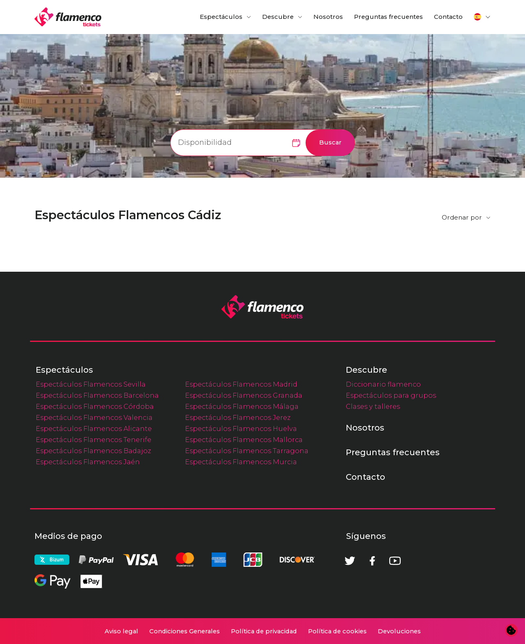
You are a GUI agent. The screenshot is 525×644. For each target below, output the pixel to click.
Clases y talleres (373, 406)
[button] (482, 17)
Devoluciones (399, 631)
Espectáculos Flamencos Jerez (237, 417)
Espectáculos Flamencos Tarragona (246, 451)
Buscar (330, 142)
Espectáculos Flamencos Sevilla (91, 384)
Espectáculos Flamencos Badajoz (93, 451)
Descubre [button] (278, 17)
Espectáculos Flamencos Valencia (94, 417)
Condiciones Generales (184, 631)
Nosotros (328, 17)
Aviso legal (121, 631)
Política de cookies (337, 631)
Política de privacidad (264, 631)
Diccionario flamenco (383, 384)
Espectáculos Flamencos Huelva (241, 428)
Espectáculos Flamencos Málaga (242, 406)
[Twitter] (350, 560)
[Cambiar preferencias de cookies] (511, 630)
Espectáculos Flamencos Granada (243, 395)
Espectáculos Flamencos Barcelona (97, 395)
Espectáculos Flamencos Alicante (94, 428)
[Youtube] (395, 560)
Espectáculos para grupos (391, 395)
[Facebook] (372, 560)
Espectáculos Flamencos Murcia (241, 462)
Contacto (448, 17)
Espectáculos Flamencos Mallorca (244, 439)
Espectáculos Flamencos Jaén (88, 462)
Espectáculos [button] (221, 17)
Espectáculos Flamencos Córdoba (95, 406)
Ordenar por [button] (462, 217)
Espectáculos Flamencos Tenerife (93, 439)
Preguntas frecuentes (388, 17)
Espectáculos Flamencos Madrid (241, 384)
